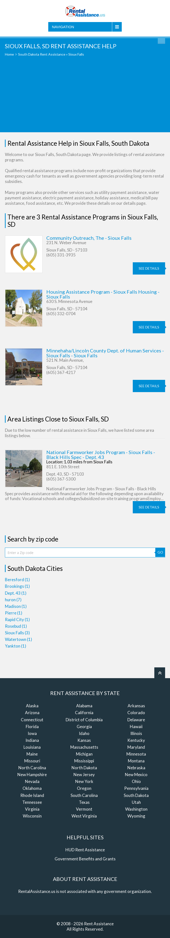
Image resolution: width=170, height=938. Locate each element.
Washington (136, 809)
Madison (16, 606)
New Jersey (84, 774)
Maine (32, 754)
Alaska (32, 705)
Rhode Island (32, 795)
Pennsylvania (136, 788)
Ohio (136, 781)
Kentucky (136, 740)
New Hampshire (32, 774)
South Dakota (136, 795)
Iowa (32, 733)
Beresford (17, 579)
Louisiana (32, 747)
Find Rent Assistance (161, 40)
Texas (84, 802)
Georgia (84, 726)
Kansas (84, 740)
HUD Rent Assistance (85, 849)
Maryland (136, 747)
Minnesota (136, 754)
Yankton (15, 646)
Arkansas (136, 705)
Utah (136, 802)
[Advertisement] (85, 98)
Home (9, 54)
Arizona (32, 712)
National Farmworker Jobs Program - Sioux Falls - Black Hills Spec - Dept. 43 (100, 454)
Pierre (13, 612)
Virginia (32, 809)
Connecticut (32, 719)
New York (84, 781)
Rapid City (17, 619)
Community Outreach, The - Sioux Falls (89, 238)
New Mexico (136, 774)
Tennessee (32, 802)
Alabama (84, 705)
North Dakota (84, 767)
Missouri (32, 760)
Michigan (84, 754)
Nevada (32, 781)
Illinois (136, 733)
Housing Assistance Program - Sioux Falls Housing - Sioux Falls (102, 294)
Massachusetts (84, 747)
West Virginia (84, 815)
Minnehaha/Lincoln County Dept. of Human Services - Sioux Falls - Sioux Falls (105, 353)
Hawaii (136, 726)
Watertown (18, 639)
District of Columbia (84, 719)
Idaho (84, 733)
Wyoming (136, 815)
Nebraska (136, 767)
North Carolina (32, 767)
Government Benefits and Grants (85, 858)
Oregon (84, 788)
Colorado (136, 712)
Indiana (32, 740)
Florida (32, 726)
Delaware (136, 719)
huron (13, 599)
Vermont (84, 809)
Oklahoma (32, 788)
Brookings (17, 586)
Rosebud (16, 626)
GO (160, 552)
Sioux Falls (17, 632)
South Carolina (84, 795)
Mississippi (84, 760)
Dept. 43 (15, 593)
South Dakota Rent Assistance (41, 54)
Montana (136, 760)
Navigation (63, 27)
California (84, 712)
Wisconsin (32, 815)
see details (149, 268)
